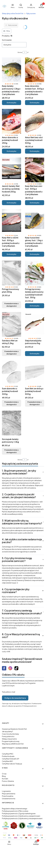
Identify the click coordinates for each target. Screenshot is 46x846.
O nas (4, 774)
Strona (20, 52)
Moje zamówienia (8, 794)
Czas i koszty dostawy (10, 734)
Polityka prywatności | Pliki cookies (15, 811)
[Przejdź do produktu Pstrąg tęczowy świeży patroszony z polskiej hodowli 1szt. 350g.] (34, 273)
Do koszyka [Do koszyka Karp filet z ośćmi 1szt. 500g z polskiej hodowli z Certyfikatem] (11, 254)
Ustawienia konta (8, 799)
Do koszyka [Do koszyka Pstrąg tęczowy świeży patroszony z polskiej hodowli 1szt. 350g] (34, 306)
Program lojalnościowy (10, 741)
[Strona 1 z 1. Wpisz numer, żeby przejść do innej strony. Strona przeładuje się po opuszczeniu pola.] (25, 52)
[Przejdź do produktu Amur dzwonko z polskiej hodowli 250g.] (11, 121)
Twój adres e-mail (8, 692)
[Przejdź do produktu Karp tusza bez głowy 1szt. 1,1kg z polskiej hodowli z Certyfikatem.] (34, 221)
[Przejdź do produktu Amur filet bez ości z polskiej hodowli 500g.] (34, 121)
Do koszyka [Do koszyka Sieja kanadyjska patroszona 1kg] (34, 354)
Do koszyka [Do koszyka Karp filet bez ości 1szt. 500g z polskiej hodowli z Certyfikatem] (34, 203)
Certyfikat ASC (7, 761)
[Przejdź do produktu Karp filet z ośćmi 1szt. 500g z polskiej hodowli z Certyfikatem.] (11, 221)
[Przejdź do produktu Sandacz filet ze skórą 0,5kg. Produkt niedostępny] (11, 324)
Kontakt (5, 779)
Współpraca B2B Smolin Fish (13, 744)
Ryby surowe (31, 13)
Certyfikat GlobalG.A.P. (10, 759)
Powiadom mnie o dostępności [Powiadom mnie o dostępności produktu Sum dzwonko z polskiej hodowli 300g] (11, 403)
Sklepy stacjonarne (9, 739)
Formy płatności (8, 736)
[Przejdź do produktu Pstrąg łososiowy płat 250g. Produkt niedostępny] (11, 273)
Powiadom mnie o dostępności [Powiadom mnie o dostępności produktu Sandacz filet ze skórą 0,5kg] (11, 352)
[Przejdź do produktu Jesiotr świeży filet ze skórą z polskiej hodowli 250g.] (11, 170)
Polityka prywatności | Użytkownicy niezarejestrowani (22, 818)
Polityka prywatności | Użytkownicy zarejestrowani (21, 816)
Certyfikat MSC (7, 754)
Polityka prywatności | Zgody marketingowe (18, 813)
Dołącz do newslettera (15, 698)
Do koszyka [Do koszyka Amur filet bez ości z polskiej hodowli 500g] (34, 151)
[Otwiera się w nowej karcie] (4, 668)
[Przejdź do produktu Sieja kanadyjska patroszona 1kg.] (34, 324)
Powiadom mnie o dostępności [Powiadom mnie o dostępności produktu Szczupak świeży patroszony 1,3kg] (11, 451)
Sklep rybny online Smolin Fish (12, 13)
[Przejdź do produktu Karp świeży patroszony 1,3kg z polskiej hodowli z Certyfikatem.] (11, 69)
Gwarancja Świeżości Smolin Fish (14, 729)
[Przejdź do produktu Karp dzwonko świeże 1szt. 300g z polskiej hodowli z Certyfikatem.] (34, 69)
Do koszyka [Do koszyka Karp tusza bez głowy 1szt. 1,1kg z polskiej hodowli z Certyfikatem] (34, 254)
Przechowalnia (7, 796)
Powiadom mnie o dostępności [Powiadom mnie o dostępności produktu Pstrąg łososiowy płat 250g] (11, 304)
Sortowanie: (7, 40)
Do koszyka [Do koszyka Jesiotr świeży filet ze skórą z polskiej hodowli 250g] (11, 203)
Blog (4, 776)
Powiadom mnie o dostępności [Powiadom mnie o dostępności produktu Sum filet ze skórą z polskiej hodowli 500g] (34, 403)
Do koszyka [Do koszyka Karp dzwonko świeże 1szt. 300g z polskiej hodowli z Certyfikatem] (34, 102)
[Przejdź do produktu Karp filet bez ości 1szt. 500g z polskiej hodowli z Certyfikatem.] (34, 170)
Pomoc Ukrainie (8, 781)
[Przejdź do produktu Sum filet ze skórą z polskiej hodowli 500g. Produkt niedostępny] (34, 372)
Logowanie (6, 791)
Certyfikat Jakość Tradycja (12, 764)
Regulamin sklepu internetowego (14, 809)
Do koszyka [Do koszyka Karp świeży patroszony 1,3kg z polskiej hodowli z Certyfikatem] (11, 102)
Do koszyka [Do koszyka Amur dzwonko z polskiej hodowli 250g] (11, 151)
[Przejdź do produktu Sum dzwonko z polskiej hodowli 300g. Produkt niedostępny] (11, 372)
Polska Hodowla (8, 756)
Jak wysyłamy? (7, 731)
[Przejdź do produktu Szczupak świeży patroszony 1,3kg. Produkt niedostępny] (11, 423)
